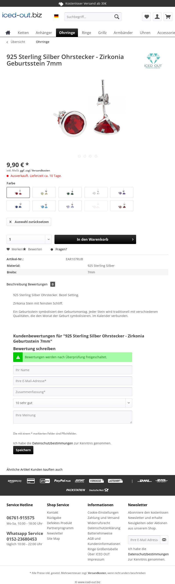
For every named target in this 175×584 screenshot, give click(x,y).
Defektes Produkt (59, 523)
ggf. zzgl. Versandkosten (35, 170)
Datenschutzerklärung (104, 528)
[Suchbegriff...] (93, 16)
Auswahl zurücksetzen (29, 221)
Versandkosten (96, 573)
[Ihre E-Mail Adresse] (144, 539)
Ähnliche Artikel (18, 469)
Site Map (53, 538)
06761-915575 (20, 518)
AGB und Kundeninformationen (104, 541)
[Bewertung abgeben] (72, 403)
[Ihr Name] (72, 369)
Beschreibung (17, 284)
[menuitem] (93, 18)
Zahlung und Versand (103, 518)
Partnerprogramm (60, 528)
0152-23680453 (22, 539)
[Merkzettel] (146, 16)
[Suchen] (116, 16)
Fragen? (59, 249)
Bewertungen (41, 284)
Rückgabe (54, 518)
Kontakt (52, 512)
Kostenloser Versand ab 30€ (82, 3)
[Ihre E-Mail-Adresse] (72, 380)
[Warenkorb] (168, 16)
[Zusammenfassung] (72, 391)
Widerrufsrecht (99, 523)
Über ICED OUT (99, 554)
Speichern (23, 450)
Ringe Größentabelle (103, 549)
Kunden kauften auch (47, 469)
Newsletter (55, 533)
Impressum (96, 559)
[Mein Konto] (157, 16)
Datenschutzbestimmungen (52, 443)
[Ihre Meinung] (72, 417)
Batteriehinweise (100, 533)
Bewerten (33, 249)
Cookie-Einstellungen (103, 512)
